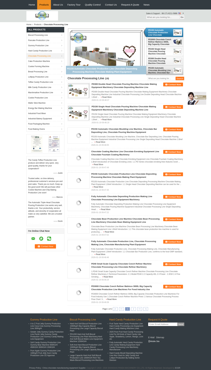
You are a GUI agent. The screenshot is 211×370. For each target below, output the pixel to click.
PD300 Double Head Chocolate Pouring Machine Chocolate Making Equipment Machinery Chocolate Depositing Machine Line (159, 60)
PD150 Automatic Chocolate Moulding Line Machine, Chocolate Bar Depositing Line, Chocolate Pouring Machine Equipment (159, 70)
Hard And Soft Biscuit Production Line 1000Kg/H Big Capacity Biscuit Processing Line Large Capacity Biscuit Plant (86, 327)
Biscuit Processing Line (38, 35)
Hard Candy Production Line (40, 51)
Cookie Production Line (38, 98)
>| (145, 309)
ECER (177, 368)
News (147, 4)
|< (115, 309)
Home (32, 4)
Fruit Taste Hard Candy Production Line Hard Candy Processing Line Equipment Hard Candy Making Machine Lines (126, 326)
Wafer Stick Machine (37, 103)
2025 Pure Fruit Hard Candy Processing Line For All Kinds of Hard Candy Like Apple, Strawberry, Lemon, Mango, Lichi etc (126, 335)
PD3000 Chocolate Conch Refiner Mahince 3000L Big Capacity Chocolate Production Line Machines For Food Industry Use (160, 41)
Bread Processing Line (37, 72)
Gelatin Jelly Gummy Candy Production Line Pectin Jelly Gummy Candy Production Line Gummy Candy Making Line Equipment (46, 335)
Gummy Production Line (38, 45)
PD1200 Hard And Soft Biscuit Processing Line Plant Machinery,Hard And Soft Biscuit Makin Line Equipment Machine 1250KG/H (86, 337)
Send (180, 324)
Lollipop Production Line (38, 77)
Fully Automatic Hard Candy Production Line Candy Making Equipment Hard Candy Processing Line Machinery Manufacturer (126, 346)
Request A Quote (130, 4)
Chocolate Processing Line (39, 56)
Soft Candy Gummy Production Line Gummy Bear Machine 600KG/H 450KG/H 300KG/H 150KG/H (45, 344)
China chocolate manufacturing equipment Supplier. (65, 368)
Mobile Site (153, 341)
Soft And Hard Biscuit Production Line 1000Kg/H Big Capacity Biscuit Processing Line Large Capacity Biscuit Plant (86, 348)
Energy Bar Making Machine (40, 108)
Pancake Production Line (38, 40)
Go (181, 17)
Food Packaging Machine (39, 124)
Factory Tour (74, 4)
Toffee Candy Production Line (40, 82)
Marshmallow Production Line (40, 92)
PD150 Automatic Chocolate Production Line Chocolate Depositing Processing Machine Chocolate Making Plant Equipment (159, 32)
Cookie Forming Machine (38, 66)
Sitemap (160, 337)
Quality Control (93, 4)
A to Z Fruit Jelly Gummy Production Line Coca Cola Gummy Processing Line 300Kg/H (45, 326)
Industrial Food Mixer (37, 113)
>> (140, 309)
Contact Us (111, 4)
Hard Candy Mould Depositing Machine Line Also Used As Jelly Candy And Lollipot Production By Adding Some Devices (126, 356)
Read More (107, 97)
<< (121, 309)
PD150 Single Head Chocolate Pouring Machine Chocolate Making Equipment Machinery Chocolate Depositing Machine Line (159, 51)
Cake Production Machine (39, 61)
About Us (58, 4)
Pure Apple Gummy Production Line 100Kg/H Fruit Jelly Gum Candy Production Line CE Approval (45, 353)
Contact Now (174, 84)
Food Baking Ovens (36, 129)
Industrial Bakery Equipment (40, 119)
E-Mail (151, 337)
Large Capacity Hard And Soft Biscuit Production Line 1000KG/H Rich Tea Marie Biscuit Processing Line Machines (86, 357)
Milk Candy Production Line (39, 87)
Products (44, 4)
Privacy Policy (35, 368)
